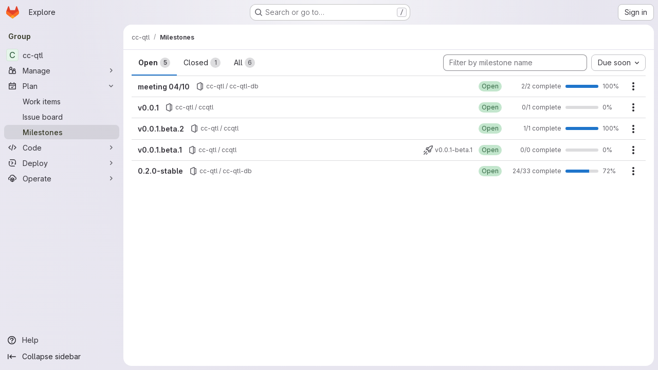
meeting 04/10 (164, 86)
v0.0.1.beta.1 (160, 149)
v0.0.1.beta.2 (161, 128)
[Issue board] (61, 116)
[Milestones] (61, 132)
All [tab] (244, 63)
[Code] (61, 147)
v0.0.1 (148, 107)
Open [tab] (154, 63)
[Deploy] (61, 163)
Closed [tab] (202, 63)
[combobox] (618, 62)
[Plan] (61, 86)
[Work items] (61, 101)
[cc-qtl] (61, 55)
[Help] (61, 340)
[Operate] (61, 178)
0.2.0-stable (160, 170)
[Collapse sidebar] (61, 356)
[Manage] (61, 70)
